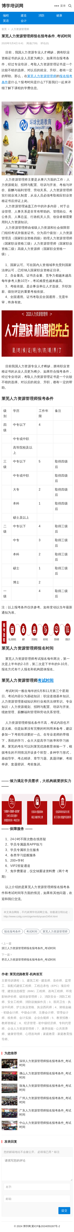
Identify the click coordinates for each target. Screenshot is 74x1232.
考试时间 (45, 680)
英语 (6, 20)
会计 (24, 20)
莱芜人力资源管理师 (41, 76)
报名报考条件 (12, 931)
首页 (4, 29)
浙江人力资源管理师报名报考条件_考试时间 (29, 948)
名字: (9, 1186)
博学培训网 (12, 5)
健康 (59, 15)
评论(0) (44, 43)
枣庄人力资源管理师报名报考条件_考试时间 (29, 959)
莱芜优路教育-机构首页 (26, 974)
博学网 (27, 1226)
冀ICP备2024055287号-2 (45, 1226)
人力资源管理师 (20, 29)
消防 (41, 15)
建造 (24, 15)
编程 (6, 15)
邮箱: (9, 1198)
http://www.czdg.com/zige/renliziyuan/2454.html (31, 916)
